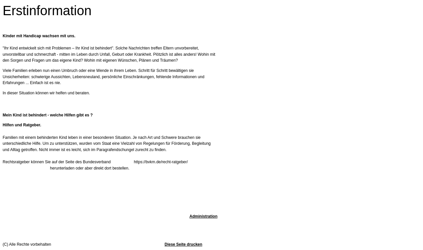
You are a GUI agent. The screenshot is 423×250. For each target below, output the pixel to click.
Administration (203, 216)
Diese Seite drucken (183, 244)
